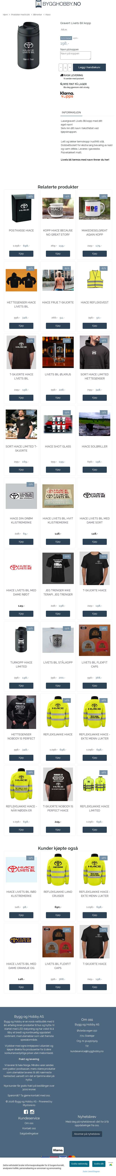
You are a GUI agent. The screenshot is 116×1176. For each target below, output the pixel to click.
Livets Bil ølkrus (58, 374)
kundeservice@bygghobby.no (87, 1051)
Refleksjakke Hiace (57, 734)
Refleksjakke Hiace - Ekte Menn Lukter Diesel (94, 738)
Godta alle (99, 1164)
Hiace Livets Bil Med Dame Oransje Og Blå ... (21, 968)
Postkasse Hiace (21, 230)
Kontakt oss (29, 1128)
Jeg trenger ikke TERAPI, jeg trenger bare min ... (58, 594)
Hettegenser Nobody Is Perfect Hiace (21, 738)
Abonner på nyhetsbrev (87, 1134)
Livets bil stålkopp (58, 662)
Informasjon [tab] (71, 112)
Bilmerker (36, 14)
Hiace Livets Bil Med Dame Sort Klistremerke (95, 522)
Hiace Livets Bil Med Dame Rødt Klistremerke (21, 594)
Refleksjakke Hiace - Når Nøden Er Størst (21, 810)
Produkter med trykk (19, 14)
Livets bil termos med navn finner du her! (85, 159)
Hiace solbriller (94, 446)
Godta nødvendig (79, 1164)
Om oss (29, 1123)
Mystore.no (29, 1105)
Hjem (5, 14)
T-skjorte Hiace (94, 590)
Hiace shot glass (58, 446)
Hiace (47, 14)
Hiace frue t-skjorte (58, 302)
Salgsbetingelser (29, 1133)
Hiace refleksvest (95, 302)
